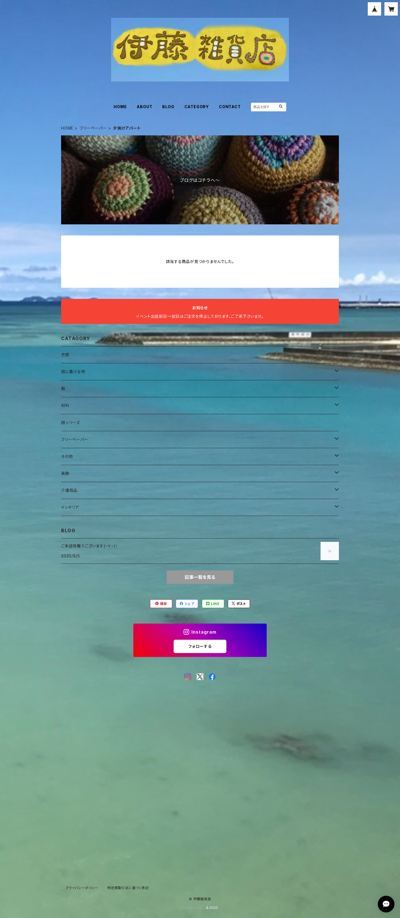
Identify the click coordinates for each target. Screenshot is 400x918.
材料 (65, 405)
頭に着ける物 (73, 371)
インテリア (70, 507)
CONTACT (230, 106)
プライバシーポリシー (82, 888)
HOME (120, 106)
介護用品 (69, 490)
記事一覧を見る (200, 577)
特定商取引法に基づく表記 (128, 888)
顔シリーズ (70, 422)
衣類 (65, 354)
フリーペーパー (93, 128)
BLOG (168, 106)
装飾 (65, 473)
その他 (67, 456)
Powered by (200, 908)
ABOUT (144, 106)
